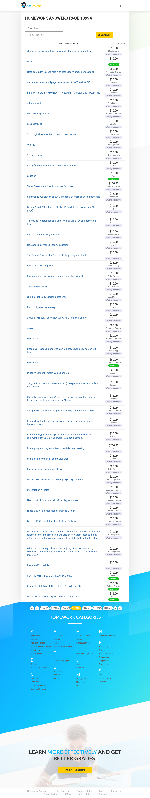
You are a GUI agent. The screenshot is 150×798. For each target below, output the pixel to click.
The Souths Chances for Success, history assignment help (57, 247)
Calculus (34, 670)
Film (55, 649)
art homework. (34, 95)
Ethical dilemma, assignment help (44, 226)
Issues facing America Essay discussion (47, 237)
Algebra (34, 631)
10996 (97, 600)
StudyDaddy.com (82, 790)
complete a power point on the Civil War (47, 450)
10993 (65, 600)
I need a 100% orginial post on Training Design (51, 502)
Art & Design (36, 642)
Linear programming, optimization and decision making (55, 440)
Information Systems (85, 646)
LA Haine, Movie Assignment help (44, 461)
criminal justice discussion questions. (46, 289)
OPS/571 (32, 136)
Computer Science (38, 681)
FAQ (101, 783)
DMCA (67, 786)
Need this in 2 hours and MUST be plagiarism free (52, 492)
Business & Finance (39, 660)
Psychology (103, 656)
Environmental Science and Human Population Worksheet (57, 268)
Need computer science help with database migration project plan (61, 64)
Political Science (106, 646)
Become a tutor (84, 783)
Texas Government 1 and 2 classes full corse (50, 178)
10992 (55, 600)
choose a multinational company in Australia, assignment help (59, 43)
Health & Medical (83, 628)
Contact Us (115, 783)
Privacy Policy (50, 786)
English (56, 635)
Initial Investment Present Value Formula (48, 365)
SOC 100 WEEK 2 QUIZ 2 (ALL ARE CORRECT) (50, 567)
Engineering (58, 631)
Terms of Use (84, 786)
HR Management (83, 635)
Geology (56, 667)
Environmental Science (62, 638)
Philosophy (103, 639)
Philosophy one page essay (41, 299)
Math (78, 678)
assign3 (31, 320)
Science (102, 667)
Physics (102, 642)
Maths (30, 53)
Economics (58, 628)
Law (78, 656)
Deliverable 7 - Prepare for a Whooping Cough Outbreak (55, 471)
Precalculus (104, 649)
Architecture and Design (41, 638)
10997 (107, 600)
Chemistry (35, 674)
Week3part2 (33, 330)
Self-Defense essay (37, 278)
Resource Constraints (38, 557)
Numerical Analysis (107, 628)
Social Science (105, 670)
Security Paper (34, 147)
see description (35, 116)
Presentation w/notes (38, 482)
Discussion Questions (38, 105)
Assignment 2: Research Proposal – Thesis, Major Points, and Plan (61, 402)
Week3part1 (33, 354)
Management (81, 671)
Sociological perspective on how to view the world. (53, 126)
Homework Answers (37, 783)
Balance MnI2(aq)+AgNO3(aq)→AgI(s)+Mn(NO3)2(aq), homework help (63, 84)
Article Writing (36, 646)
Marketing (80, 674)
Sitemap (103, 786)
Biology (34, 656)
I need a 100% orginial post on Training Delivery (51, 513)
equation (31, 168)
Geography (57, 663)
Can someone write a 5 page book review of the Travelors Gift (58, 74)
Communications (38, 677)
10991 (44, 600)
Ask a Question (75, 762)
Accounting (35, 628)
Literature (80, 660)
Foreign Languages (61, 653)
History (79, 631)
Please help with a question (41, 257)
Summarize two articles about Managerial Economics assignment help (63, 188)
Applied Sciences (38, 635)
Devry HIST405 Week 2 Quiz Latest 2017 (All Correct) (54, 588)
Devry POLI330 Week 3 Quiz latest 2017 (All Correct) (54, 578)
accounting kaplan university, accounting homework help (56, 309)
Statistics (103, 674)
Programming (104, 653)
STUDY (36, 6)
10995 (86, 600)
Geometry (57, 670)
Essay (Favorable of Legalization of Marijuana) (51, 157)
